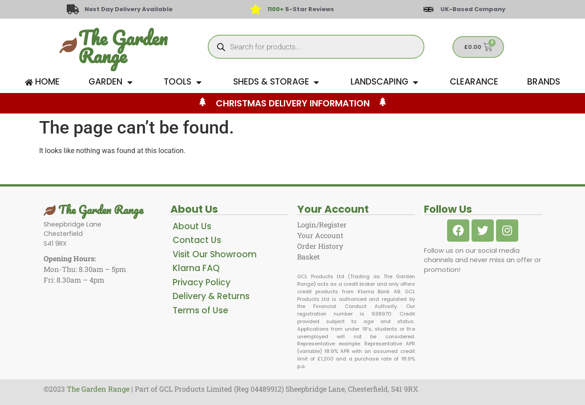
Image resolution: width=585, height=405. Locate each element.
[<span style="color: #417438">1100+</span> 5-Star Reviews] (256, 9)
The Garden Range (122, 46)
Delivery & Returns (211, 296)
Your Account (320, 235)
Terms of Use (200, 310)
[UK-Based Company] (428, 9)
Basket (308, 256)
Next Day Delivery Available (129, 9)
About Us (192, 226)
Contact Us (197, 240)
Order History (320, 246)
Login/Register (322, 224)
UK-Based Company (472, 9)
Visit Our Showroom (215, 254)
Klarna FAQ (196, 268)
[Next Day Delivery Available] (73, 9)
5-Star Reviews (300, 9)
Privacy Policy (201, 282)
